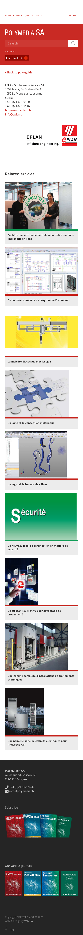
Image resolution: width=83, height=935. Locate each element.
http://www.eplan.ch (18, 110)
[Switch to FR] (70, 15)
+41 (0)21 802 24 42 (19, 787)
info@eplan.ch (14, 114)
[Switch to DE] (74, 15)
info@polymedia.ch (19, 791)
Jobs (28, 15)
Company (18, 15)
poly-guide (10, 51)
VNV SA (28, 921)
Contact (37, 15)
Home (8, 15)
